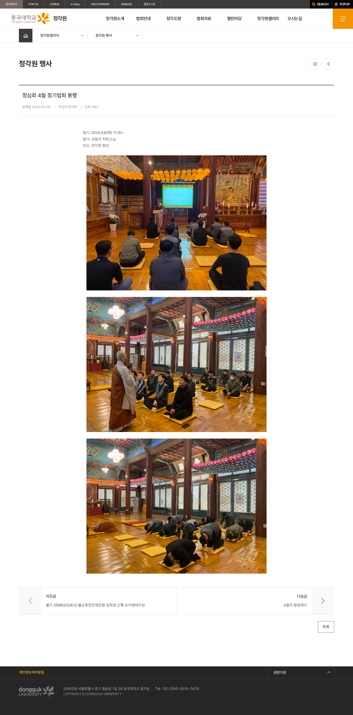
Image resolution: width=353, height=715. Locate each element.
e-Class (75, 4)
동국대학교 (11, 4)
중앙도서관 (149, 4)
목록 (326, 626)
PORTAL (33, 4)
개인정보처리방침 (31, 672)
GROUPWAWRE (100, 4)
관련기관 (301, 672)
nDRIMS (54, 4)
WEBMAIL (126, 4)
